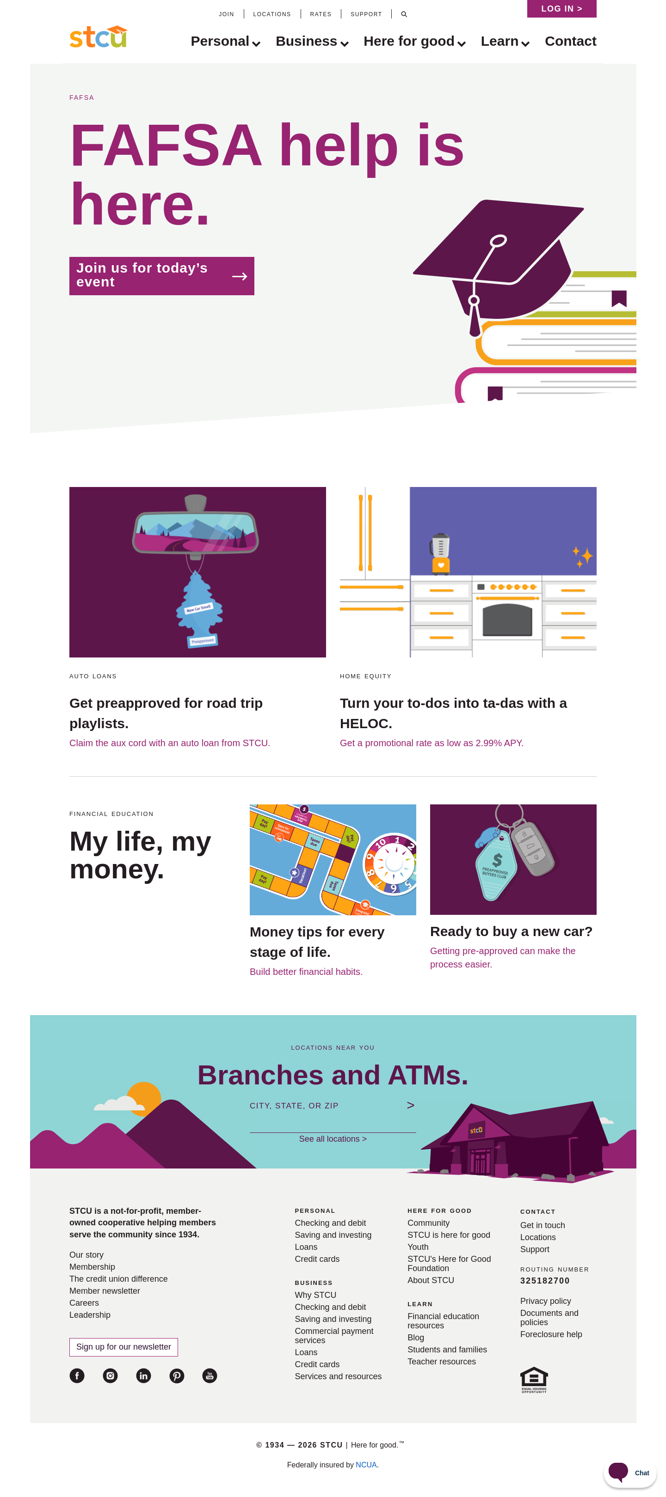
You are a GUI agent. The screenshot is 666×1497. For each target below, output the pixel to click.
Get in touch (542, 1225)
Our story (86, 1255)
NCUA (366, 1465)
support (366, 13)
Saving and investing (333, 1235)
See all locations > (333, 1139)
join (226, 13)
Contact (571, 41)
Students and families (447, 1349)
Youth (417, 1247)
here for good (439, 1210)
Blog (415, 1337)
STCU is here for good (448, 1235)
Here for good (409, 41)
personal (315, 1210)
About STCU (430, 1280)
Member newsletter (104, 1291)
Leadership (90, 1315)
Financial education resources (443, 1321)
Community (428, 1223)
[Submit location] (411, 1105)
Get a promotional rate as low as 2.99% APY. (432, 743)
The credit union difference (118, 1279)
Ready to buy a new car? (511, 931)
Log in (562, 8)
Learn (500, 41)
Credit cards (317, 1259)
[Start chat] (630, 1473)
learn (420, 1303)
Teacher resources (441, 1361)
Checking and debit (330, 1223)
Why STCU (316, 1295)
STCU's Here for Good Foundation (449, 1263)
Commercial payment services (334, 1336)
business (314, 1282)
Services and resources (338, 1376)
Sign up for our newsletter (123, 1346)
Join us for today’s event (142, 274)
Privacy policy (545, 1301)
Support (534, 1249)
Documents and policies (549, 1317)
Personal (220, 41)
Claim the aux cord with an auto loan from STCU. (170, 743)
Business (306, 41)
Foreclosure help (551, 1334)
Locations (538, 1237)
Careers (84, 1303)
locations (272, 13)
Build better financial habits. (306, 972)
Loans (306, 1247)
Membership (92, 1267)
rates (321, 13)
